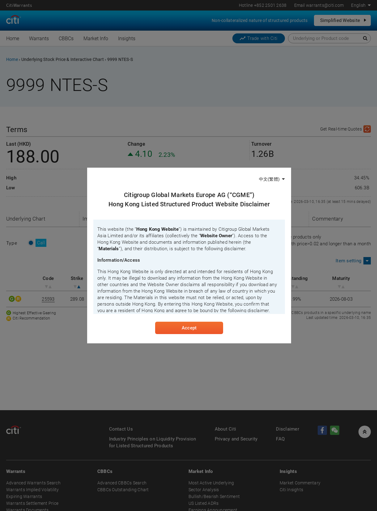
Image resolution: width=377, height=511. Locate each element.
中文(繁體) (269, 179)
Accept (189, 328)
